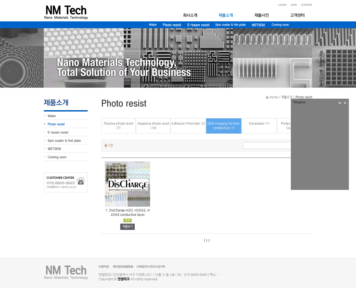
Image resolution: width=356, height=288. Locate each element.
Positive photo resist (118, 123)
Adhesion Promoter (185, 123)
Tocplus (299, 102)
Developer (257, 123)
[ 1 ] (206, 240)
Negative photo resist (153, 123)
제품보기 (127, 226)
